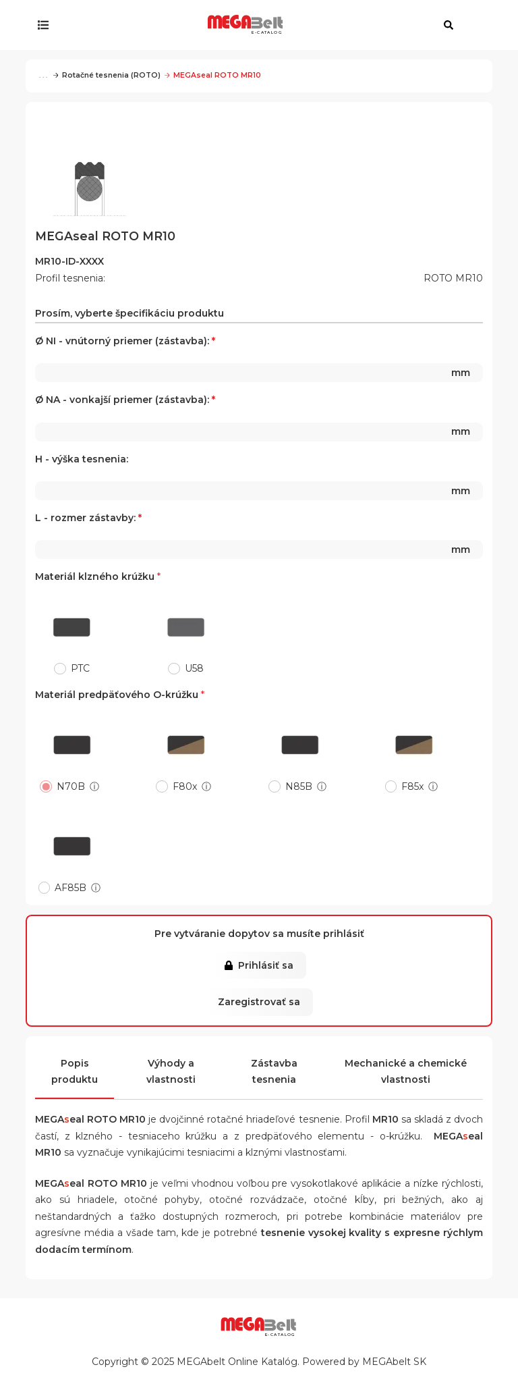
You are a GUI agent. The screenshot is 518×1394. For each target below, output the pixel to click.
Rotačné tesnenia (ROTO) (107, 75)
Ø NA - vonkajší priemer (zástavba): (259, 417)
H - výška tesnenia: (259, 476)
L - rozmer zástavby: (259, 535)
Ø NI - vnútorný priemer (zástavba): (259, 358)
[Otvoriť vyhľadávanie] (448, 25)
